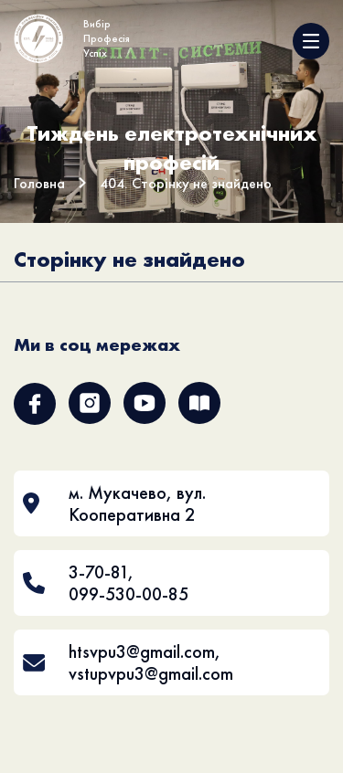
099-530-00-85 (128, 594)
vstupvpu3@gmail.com (151, 673)
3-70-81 (98, 572)
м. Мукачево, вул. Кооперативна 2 (137, 503)
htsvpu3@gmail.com (142, 651)
